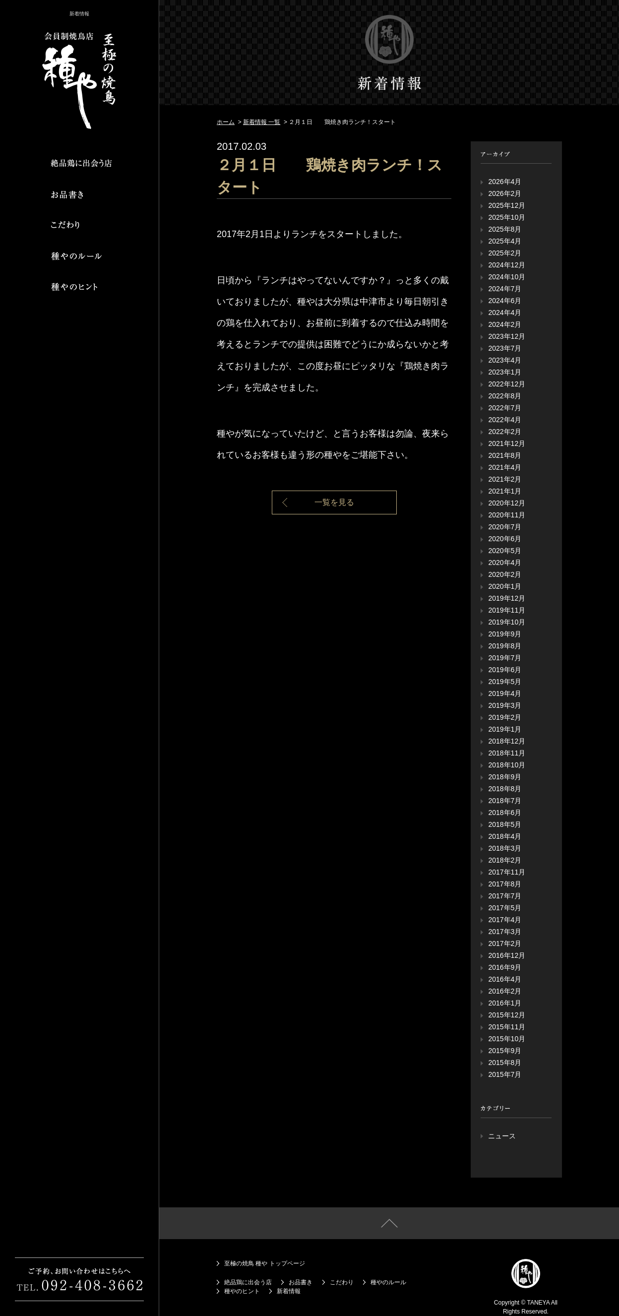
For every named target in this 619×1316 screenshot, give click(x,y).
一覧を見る (334, 502)
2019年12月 (506, 598)
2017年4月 (504, 920)
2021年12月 (506, 443)
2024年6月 (504, 301)
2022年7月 (504, 408)
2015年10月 (506, 1039)
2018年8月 (504, 789)
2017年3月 (504, 932)
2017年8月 (504, 884)
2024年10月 (506, 277)
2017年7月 (504, 896)
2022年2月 (504, 432)
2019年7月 (504, 658)
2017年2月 (504, 943)
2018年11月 (506, 753)
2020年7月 (504, 527)
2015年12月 (506, 1015)
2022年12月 (506, 384)
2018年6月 (504, 812)
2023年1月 (504, 372)
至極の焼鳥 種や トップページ (264, 1263)
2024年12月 (506, 265)
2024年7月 (504, 289)
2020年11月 (506, 515)
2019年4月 (504, 693)
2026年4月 (504, 182)
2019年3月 (504, 705)
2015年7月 (504, 1074)
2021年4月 (504, 467)
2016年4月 (504, 979)
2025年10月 (506, 217)
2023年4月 (504, 360)
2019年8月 (504, 646)
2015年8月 (504, 1062)
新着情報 (289, 1291)
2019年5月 (504, 682)
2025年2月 (504, 253)
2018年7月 (504, 801)
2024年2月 (504, 324)
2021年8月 (504, 455)
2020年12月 (506, 503)
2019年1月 (504, 729)
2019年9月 (504, 634)
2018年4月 (504, 836)
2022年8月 (504, 396)
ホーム (226, 122)
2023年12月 (506, 336)
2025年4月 (504, 241)
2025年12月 (506, 205)
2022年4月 (504, 420)
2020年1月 (504, 586)
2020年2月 (504, 574)
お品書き (300, 1282)
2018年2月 (504, 860)
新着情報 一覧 (261, 122)
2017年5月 (504, 908)
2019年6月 (504, 670)
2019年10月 (506, 622)
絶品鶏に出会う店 (248, 1282)
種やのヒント (242, 1291)
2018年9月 (504, 777)
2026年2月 (504, 193)
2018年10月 (506, 765)
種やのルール (388, 1282)
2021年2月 (504, 479)
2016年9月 (504, 967)
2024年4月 (504, 312)
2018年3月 (504, 848)
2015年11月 (506, 1027)
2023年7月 (504, 348)
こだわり (342, 1282)
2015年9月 (504, 1051)
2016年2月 (504, 991)
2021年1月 (504, 491)
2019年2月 (504, 717)
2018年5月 (504, 824)
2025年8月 (504, 229)
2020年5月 (504, 551)
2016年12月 (506, 955)
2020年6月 (504, 539)
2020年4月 (504, 562)
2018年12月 (506, 741)
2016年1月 (504, 1003)
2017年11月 (506, 872)
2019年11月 (506, 610)
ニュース (502, 1136)
